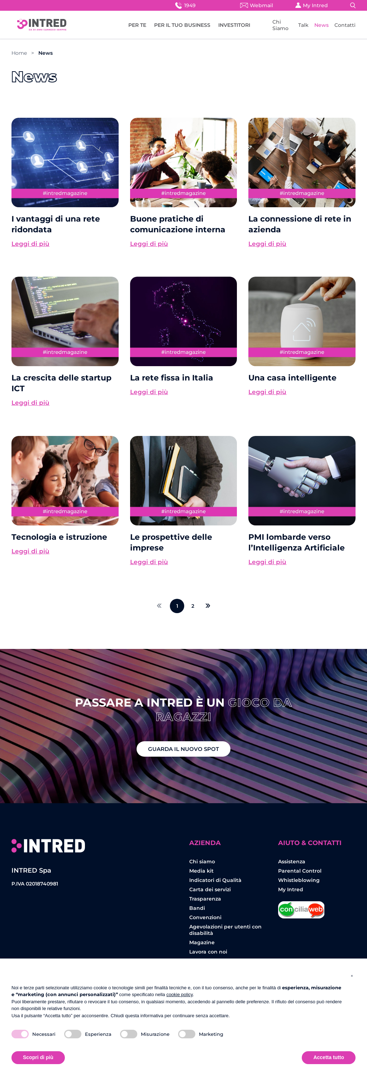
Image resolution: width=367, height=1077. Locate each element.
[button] (352, 975)
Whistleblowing (299, 880)
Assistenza (291, 861)
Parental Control (299, 871)
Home (19, 53)
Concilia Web (301, 907)
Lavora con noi (208, 952)
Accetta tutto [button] (328, 1057)
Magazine (202, 942)
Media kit (201, 871)
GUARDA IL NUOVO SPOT (183, 749)
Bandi (197, 908)
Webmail (256, 5)
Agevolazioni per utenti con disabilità (225, 929)
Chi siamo (202, 861)
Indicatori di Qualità (215, 880)
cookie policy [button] (179, 994)
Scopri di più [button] (38, 1057)
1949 (184, 5)
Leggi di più (30, 243)
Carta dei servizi (210, 889)
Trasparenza (205, 899)
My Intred (311, 5)
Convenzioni (205, 917)
